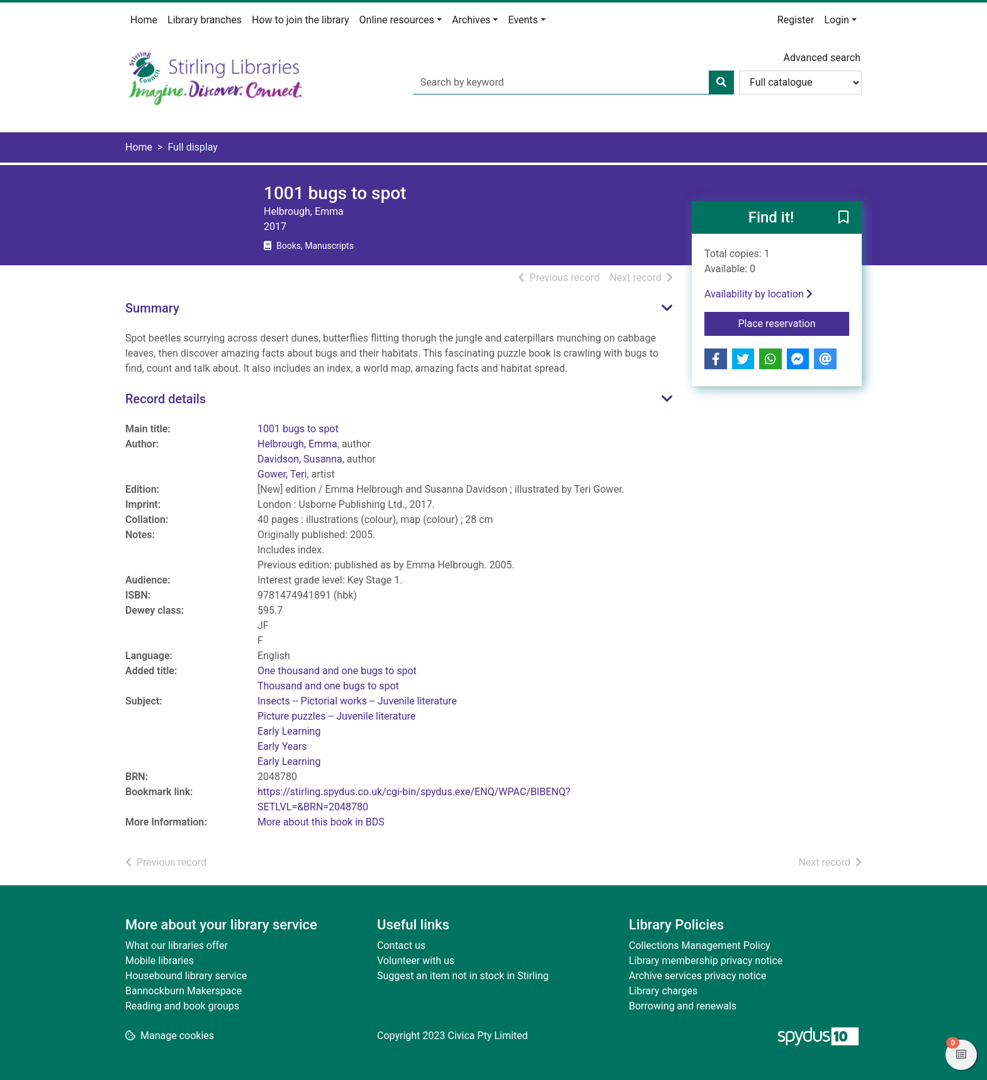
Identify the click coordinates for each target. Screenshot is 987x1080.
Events (523, 20)
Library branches (204, 20)
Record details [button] (165, 398)
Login (836, 20)
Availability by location (758, 294)
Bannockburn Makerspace (183, 991)
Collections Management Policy (699, 945)
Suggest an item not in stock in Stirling (462, 976)
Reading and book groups (182, 1006)
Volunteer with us (415, 961)
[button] (843, 218)
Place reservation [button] (794, 323)
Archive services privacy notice (697, 976)
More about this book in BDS (321, 822)
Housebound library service (186, 976)
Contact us (401, 945)
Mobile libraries (159, 961)
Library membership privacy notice (705, 961)
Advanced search (822, 58)
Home (143, 20)
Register (796, 20)
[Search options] (800, 83)
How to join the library (300, 20)
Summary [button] (152, 308)
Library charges (663, 991)
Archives (471, 20)
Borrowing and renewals (682, 1006)
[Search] (721, 83)
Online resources (396, 20)
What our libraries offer (176, 945)
